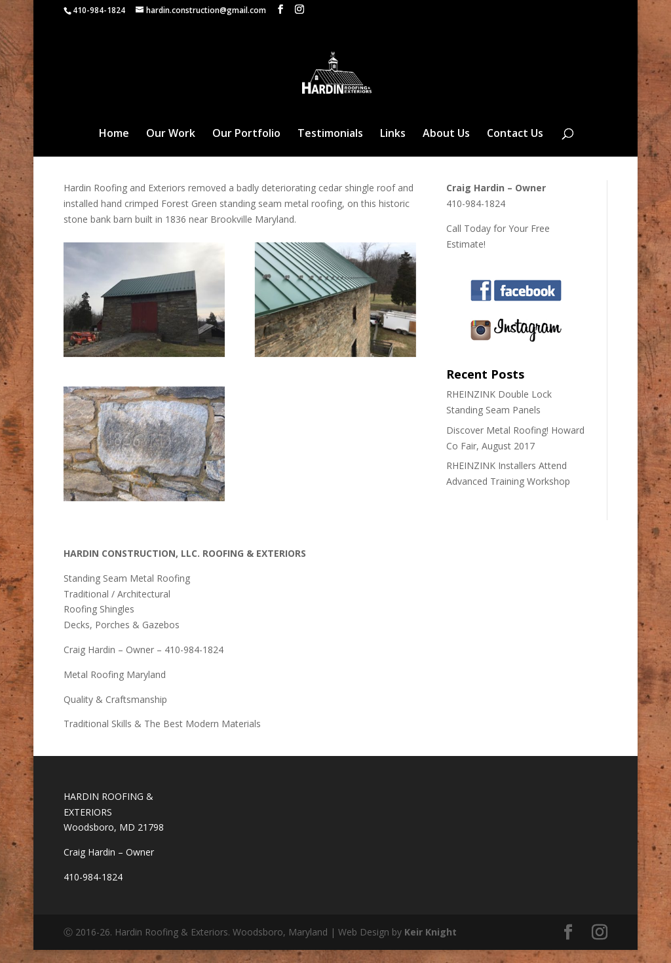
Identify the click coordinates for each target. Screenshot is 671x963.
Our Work (170, 147)
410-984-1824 (99, 10)
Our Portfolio (246, 147)
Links (393, 147)
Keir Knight (430, 945)
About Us (446, 147)
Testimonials (330, 147)
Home (114, 147)
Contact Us (515, 147)
